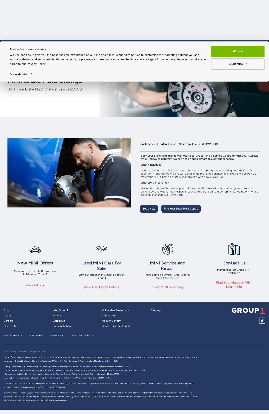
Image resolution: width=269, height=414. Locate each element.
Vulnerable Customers (115, 310)
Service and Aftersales (205, 58)
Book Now (149, 208)
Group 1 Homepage (20, 58)
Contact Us (10, 326)
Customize (238, 22)
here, (82, 357)
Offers (234, 58)
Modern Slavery (111, 320)
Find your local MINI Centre (181, 208)
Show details (18, 32)
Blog (6, 310)
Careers (8, 320)
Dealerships (255, 58)
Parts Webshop (62, 326)
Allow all (238, 10)
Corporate (59, 320)
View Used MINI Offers (101, 287)
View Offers (35, 285)
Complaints (108, 315)
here (46, 387)
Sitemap (156, 310)
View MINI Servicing (167, 287)
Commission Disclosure (82, 335)
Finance (57, 315)
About (7, 315)
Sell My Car (174, 58)
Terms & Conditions (13, 335)
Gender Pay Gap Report (116, 326)
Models (152, 58)
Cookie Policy (56, 335)
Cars (134, 58)
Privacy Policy (36, 335)
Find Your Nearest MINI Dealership (234, 285)
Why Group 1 (60, 310)
